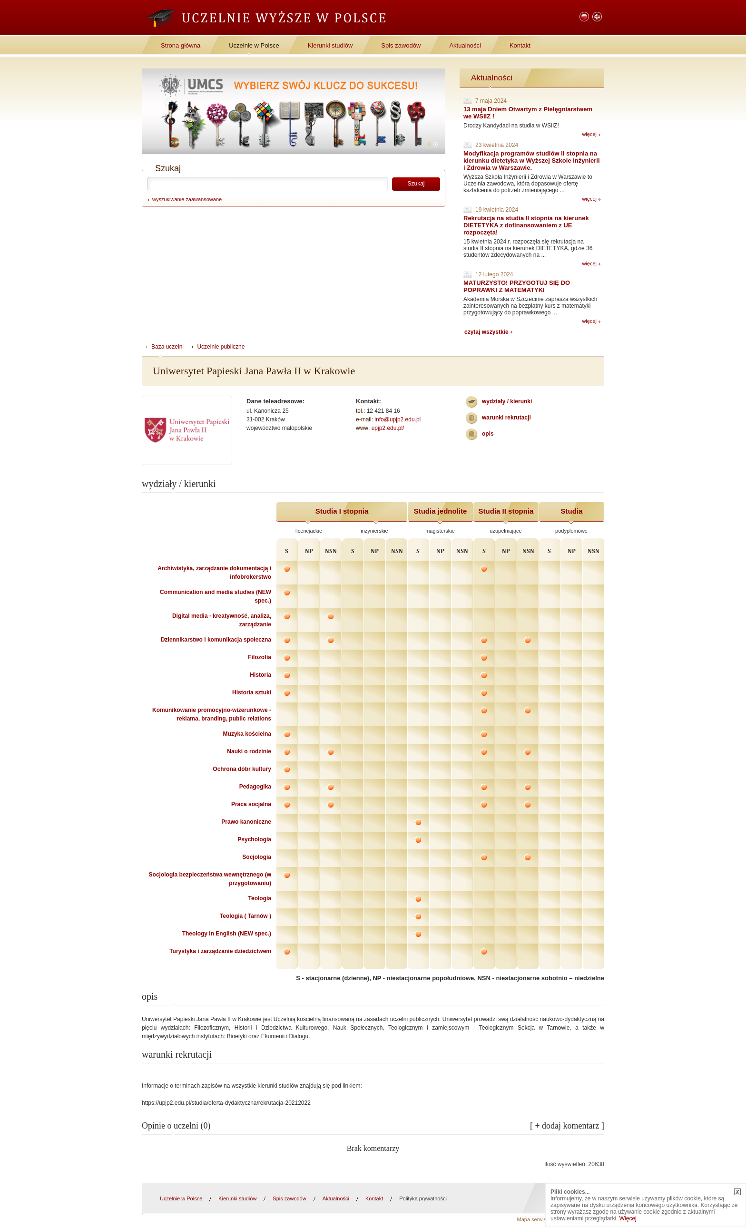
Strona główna (180, 45)
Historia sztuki (251, 692)
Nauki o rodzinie (249, 751)
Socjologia (256, 857)
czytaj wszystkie (486, 332)
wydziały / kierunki (507, 401)
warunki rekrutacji (506, 417)
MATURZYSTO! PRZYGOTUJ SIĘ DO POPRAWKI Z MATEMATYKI (516, 286)
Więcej (628, 1218)
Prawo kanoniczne (246, 821)
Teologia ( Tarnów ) (245, 916)
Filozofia (259, 657)
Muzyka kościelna (247, 733)
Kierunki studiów (330, 45)
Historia (260, 675)
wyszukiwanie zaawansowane (187, 199)
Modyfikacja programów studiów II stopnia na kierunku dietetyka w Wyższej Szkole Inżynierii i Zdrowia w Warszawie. (531, 160)
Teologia (259, 898)
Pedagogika (255, 786)
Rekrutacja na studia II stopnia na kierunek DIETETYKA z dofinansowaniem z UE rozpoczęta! (526, 225)
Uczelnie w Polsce (254, 45)
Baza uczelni (167, 346)
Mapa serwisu (533, 1219)
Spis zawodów (401, 45)
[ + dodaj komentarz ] (567, 1125)
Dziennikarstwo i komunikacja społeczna (216, 639)
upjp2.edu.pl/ (388, 428)
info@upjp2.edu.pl (397, 419)
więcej (589, 134)
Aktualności (465, 45)
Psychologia (254, 839)
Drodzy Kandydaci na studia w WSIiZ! (511, 125)
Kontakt (520, 45)
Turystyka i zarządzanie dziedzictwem (220, 951)
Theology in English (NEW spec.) (226, 933)
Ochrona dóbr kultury (242, 769)
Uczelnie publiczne (221, 346)
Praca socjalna (251, 804)
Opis (488, 433)
